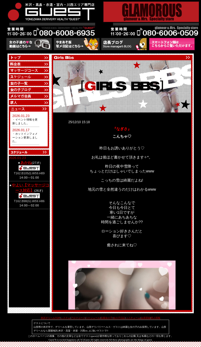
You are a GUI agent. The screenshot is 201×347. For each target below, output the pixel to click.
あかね (26, 162)
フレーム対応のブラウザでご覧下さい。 (29, 129)
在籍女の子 (106, 317)
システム (65, 317)
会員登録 (145, 317)
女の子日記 (119, 317)
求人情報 (155, 317)
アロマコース (78, 317)
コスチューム (133, 317)
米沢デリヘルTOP (50, 317)
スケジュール (92, 317)
